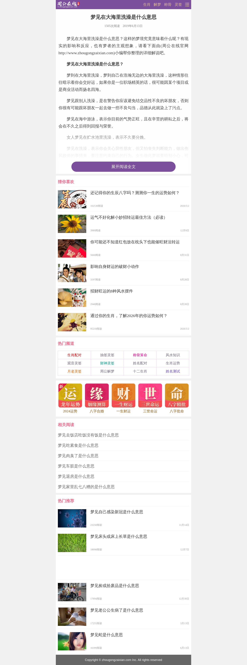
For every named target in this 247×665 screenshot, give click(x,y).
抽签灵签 (107, 355)
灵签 (178, 5)
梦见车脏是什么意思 (76, 466)
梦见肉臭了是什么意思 (78, 456)
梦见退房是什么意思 (76, 476)
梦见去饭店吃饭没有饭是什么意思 (88, 435)
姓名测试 (173, 371)
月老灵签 (74, 371)
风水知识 (173, 355)
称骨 (168, 5)
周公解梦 (107, 371)
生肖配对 (74, 355)
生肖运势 (173, 363)
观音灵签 (74, 363)
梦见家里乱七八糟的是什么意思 (86, 487)
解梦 (157, 5)
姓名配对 (140, 363)
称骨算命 (140, 355)
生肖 (147, 5)
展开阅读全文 (123, 166)
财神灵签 (107, 363)
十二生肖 (140, 371)
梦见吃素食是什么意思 (78, 445)
